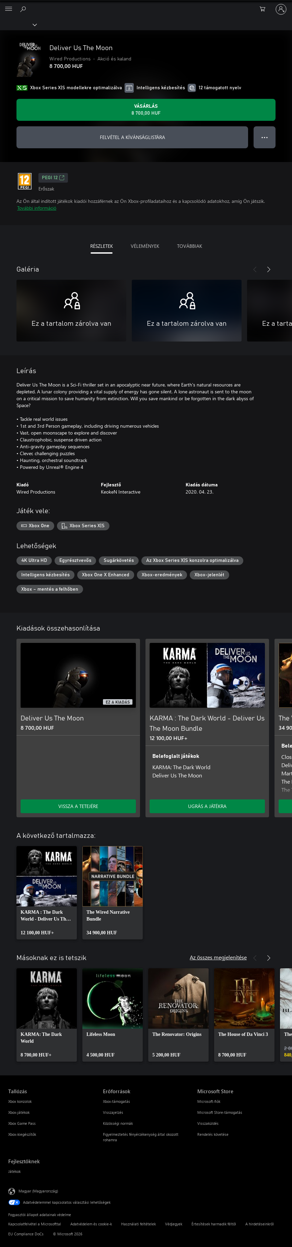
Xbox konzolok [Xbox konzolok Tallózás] (20, 1101)
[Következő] (269, 269)
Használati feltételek (138, 1224)
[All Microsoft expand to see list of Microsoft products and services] (8, 9)
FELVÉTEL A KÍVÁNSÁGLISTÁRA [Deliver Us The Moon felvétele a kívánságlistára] (132, 137)
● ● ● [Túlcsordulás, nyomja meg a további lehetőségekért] (264, 137)
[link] (46, 892)
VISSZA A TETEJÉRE (78, 806)
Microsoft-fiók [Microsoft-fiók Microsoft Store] (208, 1101)
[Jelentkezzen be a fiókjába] (281, 9)
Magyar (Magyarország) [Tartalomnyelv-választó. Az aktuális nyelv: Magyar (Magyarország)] (38, 1191)
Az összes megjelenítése (218, 957)
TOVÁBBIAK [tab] (189, 246)
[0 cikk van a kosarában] (264, 9)
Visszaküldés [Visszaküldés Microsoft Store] (208, 1123)
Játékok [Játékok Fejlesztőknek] (14, 1171)
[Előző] (255, 269)
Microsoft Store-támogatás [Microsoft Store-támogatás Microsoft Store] (219, 1112)
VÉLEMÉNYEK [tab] (145, 246)
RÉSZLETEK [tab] (101, 246)
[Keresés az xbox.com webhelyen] (24, 8)
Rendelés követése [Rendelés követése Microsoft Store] (213, 1134)
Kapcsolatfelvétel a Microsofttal (34, 1224)
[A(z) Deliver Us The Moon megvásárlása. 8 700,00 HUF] (146, 110)
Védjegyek (173, 1224)
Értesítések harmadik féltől (213, 1224)
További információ (36, 208)
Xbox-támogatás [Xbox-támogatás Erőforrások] (116, 1101)
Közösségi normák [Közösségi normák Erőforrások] (118, 1123)
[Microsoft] (146, 5)
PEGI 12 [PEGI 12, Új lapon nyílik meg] (53, 178)
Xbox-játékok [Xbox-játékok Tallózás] (19, 1112)
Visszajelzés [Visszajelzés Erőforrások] (113, 1112)
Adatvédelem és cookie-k (91, 1224)
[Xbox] (18, 24)
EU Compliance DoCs (26, 1234)
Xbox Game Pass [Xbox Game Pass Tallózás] (22, 1123)
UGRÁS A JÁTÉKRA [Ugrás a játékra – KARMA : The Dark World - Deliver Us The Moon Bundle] (207, 806)
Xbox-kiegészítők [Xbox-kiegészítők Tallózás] (22, 1134)
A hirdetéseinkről (259, 1224)
